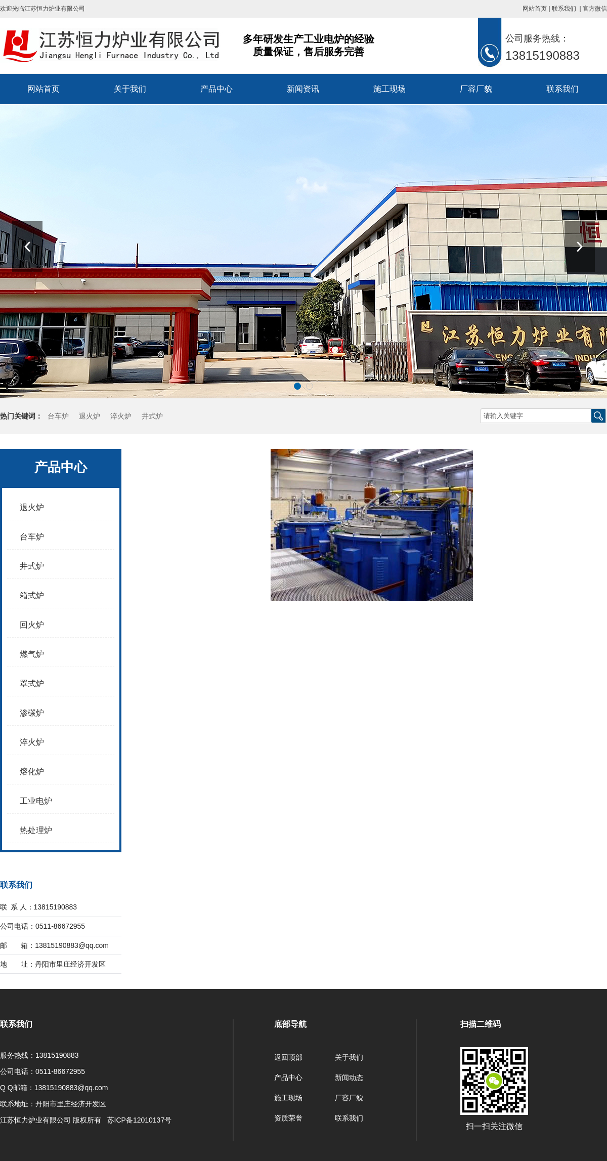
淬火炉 (121, 416)
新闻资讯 (303, 89)
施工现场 (389, 89)
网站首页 (535, 8)
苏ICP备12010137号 (139, 1120)
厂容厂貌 (476, 89)
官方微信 (595, 8)
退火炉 (89, 416)
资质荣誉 (288, 1118)
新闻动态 (349, 1077)
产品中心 (216, 89)
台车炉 (58, 416)
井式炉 (152, 416)
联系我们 (564, 8)
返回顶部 (288, 1057)
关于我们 (130, 89)
